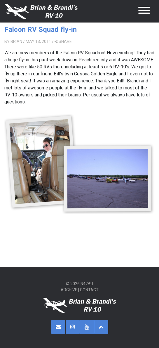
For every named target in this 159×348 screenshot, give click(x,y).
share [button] (63, 41)
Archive (69, 290)
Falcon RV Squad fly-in (40, 29)
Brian (16, 41)
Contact (89, 290)
